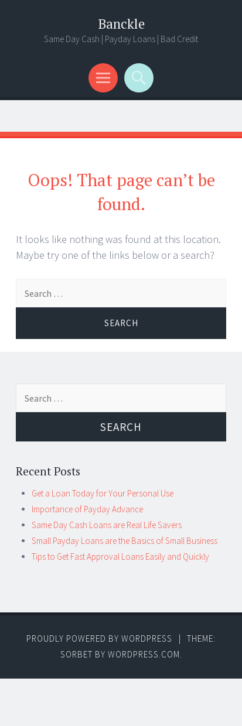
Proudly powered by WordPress (99, 638)
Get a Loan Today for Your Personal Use (102, 493)
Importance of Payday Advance (87, 509)
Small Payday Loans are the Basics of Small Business (124, 540)
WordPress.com (144, 654)
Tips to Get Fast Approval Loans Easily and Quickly (120, 556)
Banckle (121, 24)
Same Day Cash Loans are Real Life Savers (107, 524)
